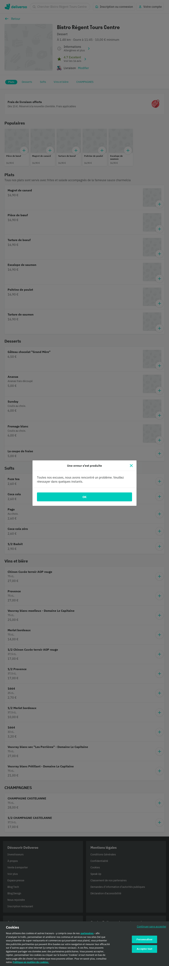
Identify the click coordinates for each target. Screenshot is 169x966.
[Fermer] (131, 465)
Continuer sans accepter (151, 928)
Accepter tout (144, 951)
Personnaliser (144, 941)
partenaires (87, 935)
